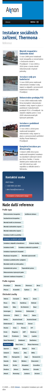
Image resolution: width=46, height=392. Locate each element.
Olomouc (30, 285)
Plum (26, 315)
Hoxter (7, 328)
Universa (8, 315)
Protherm (16, 336)
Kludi (6, 336)
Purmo (24, 328)
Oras (15, 328)
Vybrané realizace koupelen (14, 276)
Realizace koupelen (11, 256)
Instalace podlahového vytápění (15, 260)
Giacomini (35, 361)
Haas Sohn (20, 344)
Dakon (25, 348)
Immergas (8, 311)
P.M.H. (18, 315)
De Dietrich (25, 307)
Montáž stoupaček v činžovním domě (28, 52)
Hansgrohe (16, 357)
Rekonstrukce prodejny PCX (31, 97)
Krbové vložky (35, 243)
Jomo (36, 299)
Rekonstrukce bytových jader (15, 272)
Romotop (17, 373)
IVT (33, 328)
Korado (37, 369)
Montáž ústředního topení (13, 226)
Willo (34, 353)
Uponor (7, 348)
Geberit (7, 353)
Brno (39, 285)
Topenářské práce (29, 268)
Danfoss (27, 369)
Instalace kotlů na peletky (13, 235)
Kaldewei (23, 340)
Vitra (14, 303)
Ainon (8, 22)
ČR (36, 290)
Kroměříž (17, 290)
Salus (35, 315)
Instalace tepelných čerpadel (14, 251)
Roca (6, 303)
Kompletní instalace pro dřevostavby (30, 147)
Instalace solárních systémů (29, 247)
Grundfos (37, 365)
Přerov (7, 290)
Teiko (26, 336)
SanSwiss (34, 340)
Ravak (7, 365)
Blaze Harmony (34, 344)
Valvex (7, 299)
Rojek (17, 348)
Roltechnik (31, 311)
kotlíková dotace (31, 214)
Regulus (16, 332)
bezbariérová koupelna (12, 218)
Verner (31, 324)
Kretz (6, 332)
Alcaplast (26, 365)
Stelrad (34, 303)
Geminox (19, 311)
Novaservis (37, 357)
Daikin (7, 307)
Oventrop (21, 324)
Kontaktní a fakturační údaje (19, 196)
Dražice (7, 369)
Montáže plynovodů (29, 256)
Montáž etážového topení (13, 231)
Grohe (16, 365)
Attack (7, 373)
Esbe (16, 361)
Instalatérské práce (11, 268)
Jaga (27, 357)
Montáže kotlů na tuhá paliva (14, 264)
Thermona (8, 344)
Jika (26, 353)
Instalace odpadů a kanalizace (15, 243)
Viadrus (17, 353)
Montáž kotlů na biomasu (13, 222)
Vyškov (27, 290)
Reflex (7, 319)
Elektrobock (9, 324)
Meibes (24, 361)
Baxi (35, 307)
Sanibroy (24, 303)
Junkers (28, 373)
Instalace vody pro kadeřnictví (28, 78)
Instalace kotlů (10, 247)
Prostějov (8, 285)
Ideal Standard (10, 340)
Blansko (19, 285)
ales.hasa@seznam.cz (15, 189)
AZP (25, 332)
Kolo (34, 348)
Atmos (17, 369)
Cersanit (17, 299)
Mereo (27, 299)
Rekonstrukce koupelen (13, 214)
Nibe (15, 307)
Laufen (35, 336)
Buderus (34, 332)
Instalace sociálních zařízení (14, 239)
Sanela (7, 361)
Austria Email (18, 319)
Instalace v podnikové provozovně (29, 124)
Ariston (38, 373)
